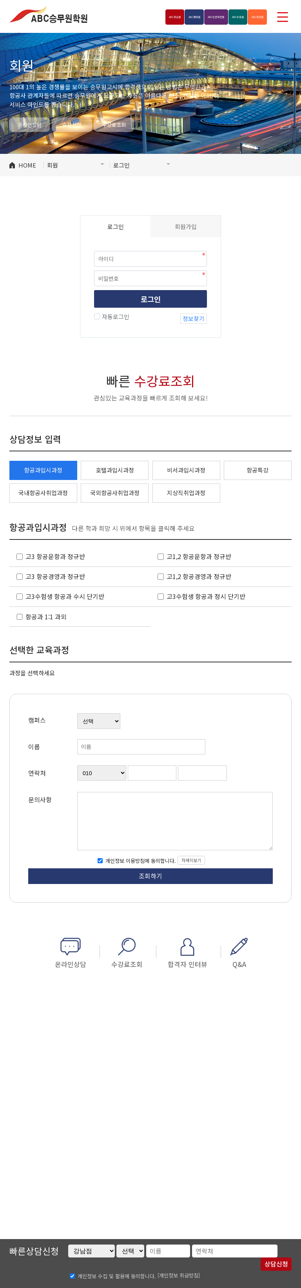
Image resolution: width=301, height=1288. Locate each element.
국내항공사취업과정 (43, 493)
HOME (27, 165)
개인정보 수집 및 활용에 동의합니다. (117, 1275)
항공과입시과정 (43, 470)
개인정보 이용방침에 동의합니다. (140, 860)
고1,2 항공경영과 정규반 (199, 576)
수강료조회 (114, 124)
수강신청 (71, 124)
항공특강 (257, 470)
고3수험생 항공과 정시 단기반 (206, 596)
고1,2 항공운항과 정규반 (199, 556)
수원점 (220, 16)
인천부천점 (183, 16)
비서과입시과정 (186, 470)
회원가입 (186, 226)
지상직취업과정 (186, 493)
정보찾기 (194, 318)
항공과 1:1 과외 (46, 616)
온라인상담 (30, 124)
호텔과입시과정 (115, 470)
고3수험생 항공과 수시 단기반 (64, 596)
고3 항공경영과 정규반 (55, 576)
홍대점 (147, 16)
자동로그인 (114, 316)
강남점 (115, 16)
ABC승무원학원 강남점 (48, 14)
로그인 (151, 299)
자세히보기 (191, 860)
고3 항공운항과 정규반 (55, 556)
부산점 (251, 16)
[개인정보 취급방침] (179, 1275)
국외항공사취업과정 (115, 493)
